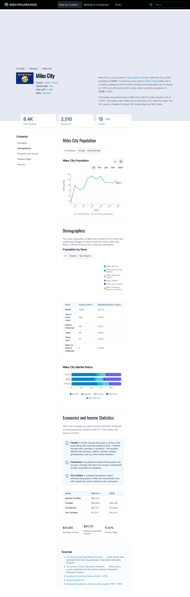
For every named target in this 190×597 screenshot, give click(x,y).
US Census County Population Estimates (85, 566)
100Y (120, 167)
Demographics (24, 148)
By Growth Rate (93, 151)
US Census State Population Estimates (84, 557)
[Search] (170, 4)
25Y (106, 167)
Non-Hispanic (85, 256)
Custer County (51, 82)
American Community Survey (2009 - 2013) (87, 576)
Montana (33, 68)
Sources (21, 164)
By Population (70, 151)
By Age (82, 151)
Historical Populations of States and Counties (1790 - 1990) (94, 584)
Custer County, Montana (137, 77)
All (94, 167)
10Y (99, 167)
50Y (113, 167)
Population (22, 143)
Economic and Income (27, 153)
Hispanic (73, 256)
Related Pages (24, 159)
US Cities (20, 68)
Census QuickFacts (75, 580)
